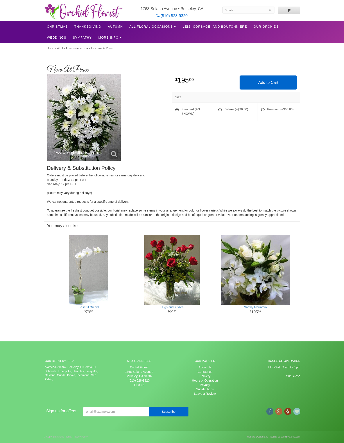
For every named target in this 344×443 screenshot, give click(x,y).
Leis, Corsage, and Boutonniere (215, 26)
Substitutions (205, 389)
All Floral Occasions (151, 26)
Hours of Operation (205, 380)
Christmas (57, 26)
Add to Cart (268, 82)
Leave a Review (205, 393)
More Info (108, 37)
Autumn (115, 26)
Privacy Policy (80, 436)
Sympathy (82, 37)
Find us (139, 385)
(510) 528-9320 (172, 16)
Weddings (56, 37)
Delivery (205, 376)
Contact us (205, 371)
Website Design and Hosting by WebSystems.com (273, 436)
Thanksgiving (87, 26)
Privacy (205, 385)
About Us (205, 367)
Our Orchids (266, 26)
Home (50, 48)
